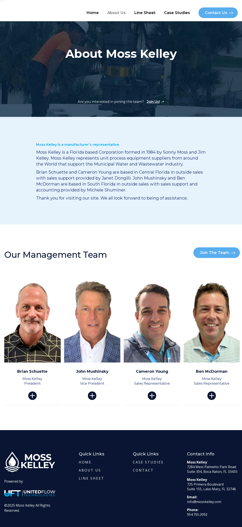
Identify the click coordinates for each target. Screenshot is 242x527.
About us (90, 470)
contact (143, 470)
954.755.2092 (197, 514)
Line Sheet (145, 12)
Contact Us (216, 12)
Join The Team (214, 252)
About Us (116, 12)
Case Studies (177, 12)
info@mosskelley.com (204, 501)
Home (92, 12)
